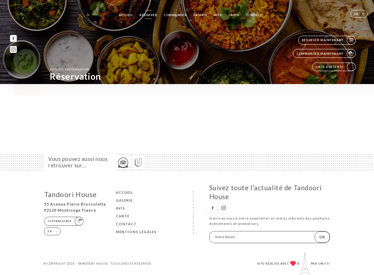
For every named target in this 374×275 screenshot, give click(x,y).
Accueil (126, 15)
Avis (218, 15)
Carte (234, 15)
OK (322, 237)
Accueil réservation (69, 69)
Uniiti (324, 263)
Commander (175, 15)
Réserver (148, 15)
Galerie (200, 15)
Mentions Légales (136, 232)
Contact (254, 15)
